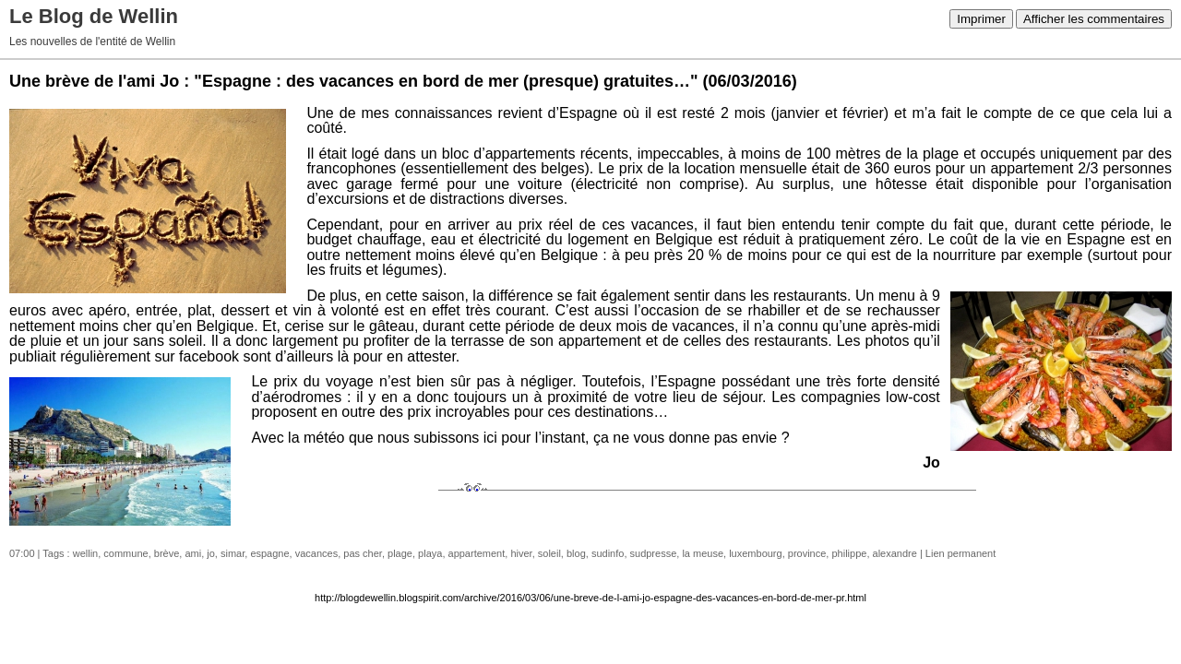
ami (193, 553)
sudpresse (653, 553)
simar (233, 553)
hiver (520, 553)
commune (125, 553)
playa (430, 553)
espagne (269, 553)
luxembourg (755, 553)
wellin (86, 553)
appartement (477, 553)
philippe (848, 553)
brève (167, 553)
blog (576, 553)
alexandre (895, 553)
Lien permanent (960, 553)
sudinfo (607, 553)
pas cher (362, 553)
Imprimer (981, 19)
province (807, 553)
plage (400, 553)
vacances (316, 553)
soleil (549, 553)
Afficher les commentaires (1093, 19)
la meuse (702, 553)
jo (211, 553)
